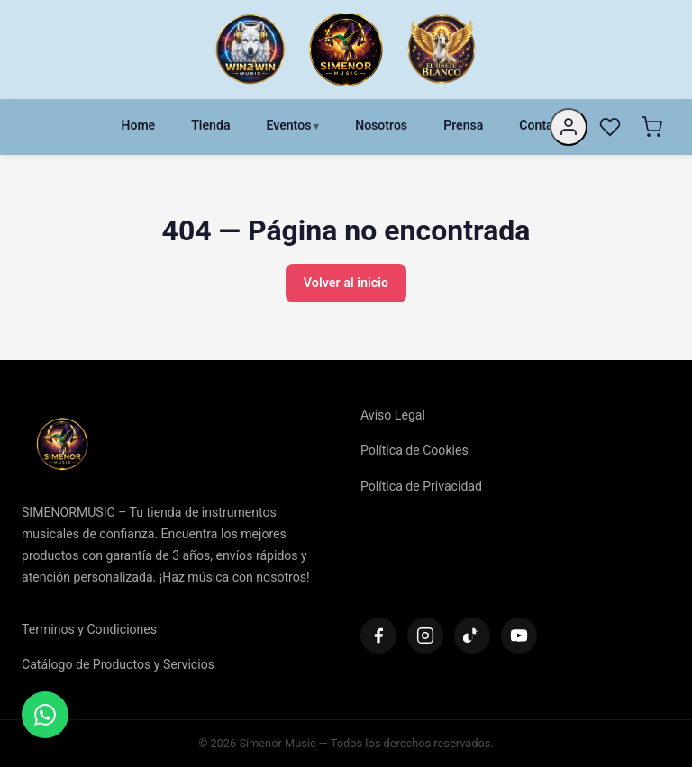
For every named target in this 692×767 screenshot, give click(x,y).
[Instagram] (425, 636)
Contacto (544, 125)
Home (138, 125)
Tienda (210, 125)
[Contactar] (45, 714)
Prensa (463, 125)
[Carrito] (651, 127)
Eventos (288, 125)
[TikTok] (472, 636)
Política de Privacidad (421, 486)
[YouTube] (519, 636)
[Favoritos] (610, 127)
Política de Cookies (414, 450)
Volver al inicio (346, 283)
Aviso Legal (392, 415)
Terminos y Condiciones (89, 629)
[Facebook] (378, 636)
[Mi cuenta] (568, 127)
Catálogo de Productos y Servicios (118, 664)
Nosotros (381, 125)
